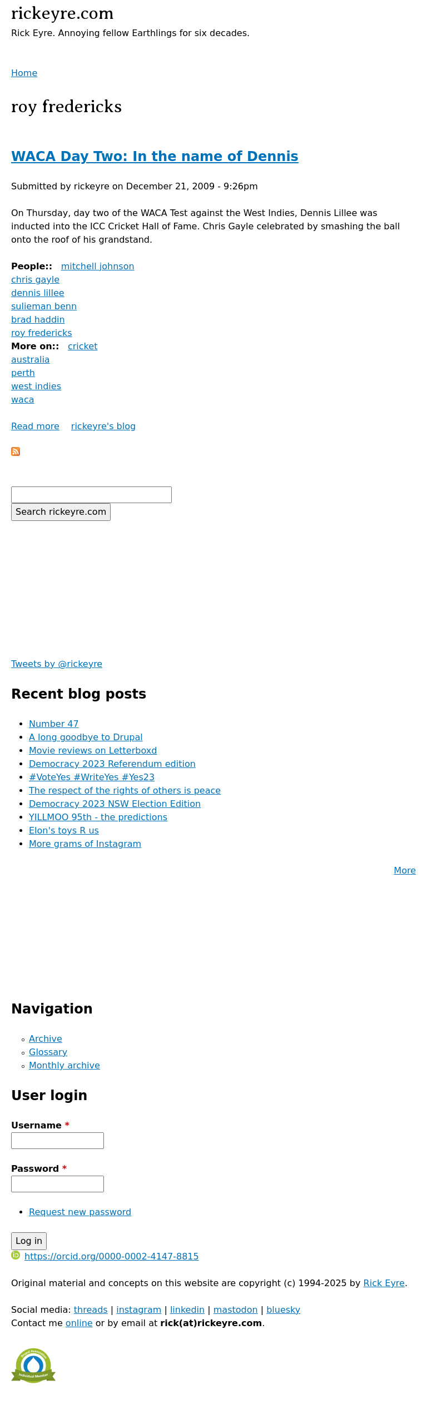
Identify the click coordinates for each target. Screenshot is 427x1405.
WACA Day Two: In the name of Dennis (155, 156)
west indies (36, 386)
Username (40, 1125)
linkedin (187, 1309)
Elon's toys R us (64, 830)
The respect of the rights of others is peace (125, 790)
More (405, 870)
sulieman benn (44, 306)
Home (24, 73)
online (79, 1323)
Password (39, 1168)
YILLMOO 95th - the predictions (98, 817)
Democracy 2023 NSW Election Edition (115, 804)
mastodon (236, 1309)
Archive (45, 1038)
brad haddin (38, 319)
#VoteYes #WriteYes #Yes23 (92, 777)
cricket (82, 346)
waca (22, 399)
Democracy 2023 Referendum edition (112, 764)
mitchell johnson (98, 266)
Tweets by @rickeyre (56, 664)
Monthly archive (64, 1065)
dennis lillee (37, 293)
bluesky (283, 1309)
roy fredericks (41, 333)
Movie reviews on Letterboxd (93, 750)
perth (23, 373)
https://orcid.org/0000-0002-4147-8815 (105, 1256)
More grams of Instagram (85, 844)
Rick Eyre (384, 1283)
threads (91, 1309)
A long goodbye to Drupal (86, 737)
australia (30, 359)
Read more (35, 426)
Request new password (80, 1212)
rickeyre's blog (103, 426)
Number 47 (54, 724)
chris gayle (35, 279)
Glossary (48, 1052)
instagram (138, 1309)
